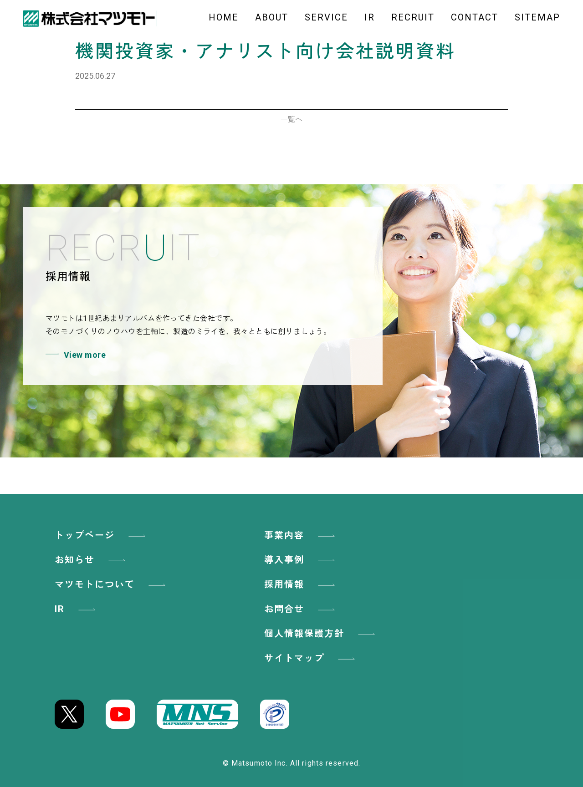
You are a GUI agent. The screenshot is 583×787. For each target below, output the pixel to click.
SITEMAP (537, 17)
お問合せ (301, 609)
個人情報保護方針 (321, 633)
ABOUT (271, 17)
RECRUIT (413, 17)
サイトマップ (311, 658)
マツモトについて (112, 584)
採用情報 (301, 584)
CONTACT (474, 17)
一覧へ (291, 119)
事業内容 (301, 535)
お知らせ (91, 559)
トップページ (101, 535)
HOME (224, 17)
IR (369, 17)
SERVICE (326, 17)
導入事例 (301, 559)
